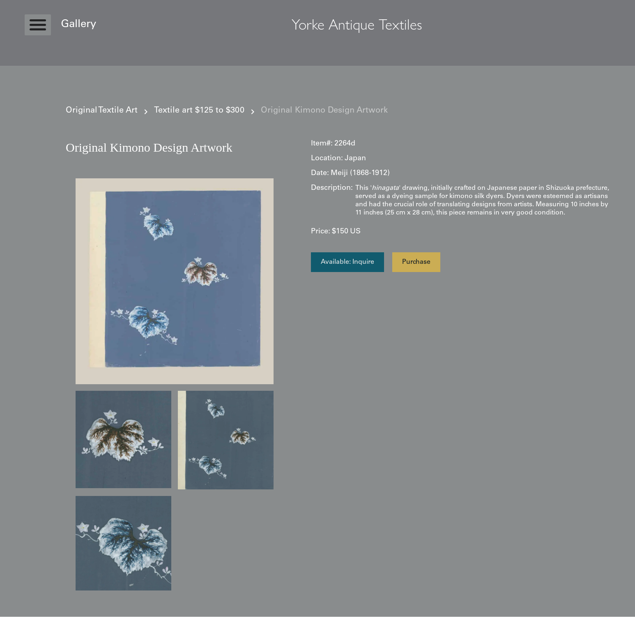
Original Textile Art (102, 111)
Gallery (78, 24)
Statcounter (16, 621)
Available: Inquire (347, 262)
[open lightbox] (175, 281)
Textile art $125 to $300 (199, 111)
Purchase (416, 262)
